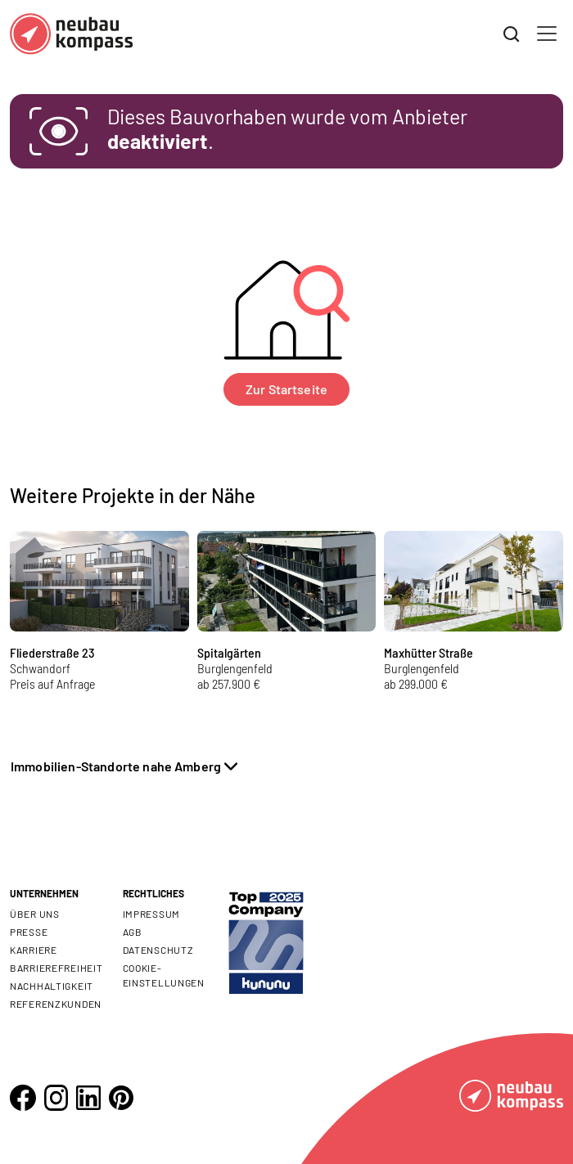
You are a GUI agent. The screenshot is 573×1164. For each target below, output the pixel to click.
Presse (28, 931)
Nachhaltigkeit (51, 985)
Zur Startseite (286, 389)
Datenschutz (158, 949)
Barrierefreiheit (56, 967)
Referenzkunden (56, 1003)
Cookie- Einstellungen (164, 975)
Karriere (33, 949)
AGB (132, 931)
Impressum (151, 913)
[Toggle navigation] (546, 33)
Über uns (35, 913)
